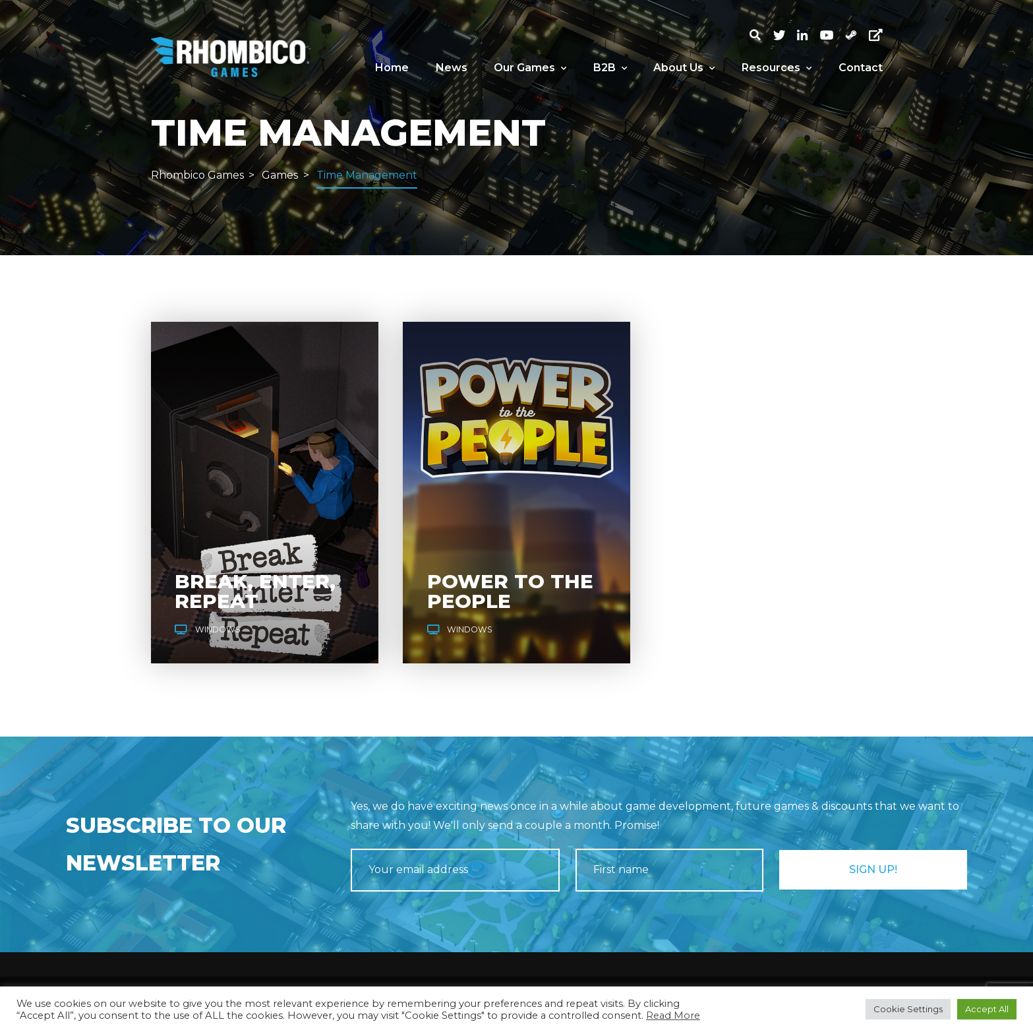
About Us (684, 67)
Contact (861, 67)
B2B (610, 67)
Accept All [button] (987, 1009)
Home (392, 67)
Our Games (530, 67)
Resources (777, 67)
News (451, 67)
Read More (673, 1015)
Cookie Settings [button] (908, 1009)
